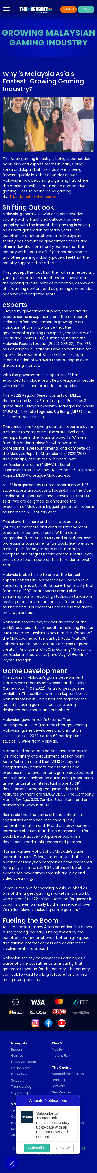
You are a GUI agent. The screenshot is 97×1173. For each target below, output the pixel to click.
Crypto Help (20, 1093)
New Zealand (62, 1092)
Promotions (20, 1074)
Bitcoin (16, 1049)
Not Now (62, 1148)
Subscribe (37, 1148)
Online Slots (20, 1068)
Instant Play (61, 1055)
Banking (58, 1080)
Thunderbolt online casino (32, 196)
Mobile (57, 1049)
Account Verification (68, 1073)
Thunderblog (21, 1086)
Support (17, 1080)
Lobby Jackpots (23, 1062)
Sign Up (68, 9)
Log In (86, 9)
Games (17, 1055)
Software (59, 1086)
